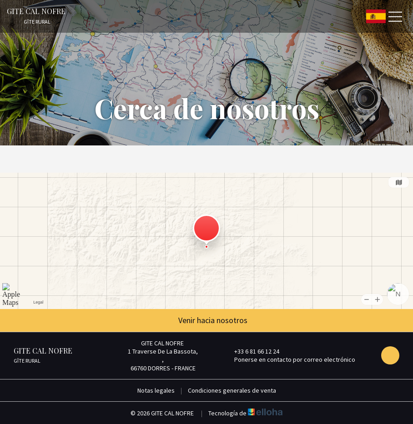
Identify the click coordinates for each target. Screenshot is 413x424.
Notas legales (156, 390)
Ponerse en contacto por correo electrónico (289, 359)
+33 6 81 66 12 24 (251, 351)
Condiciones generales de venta (232, 390)
